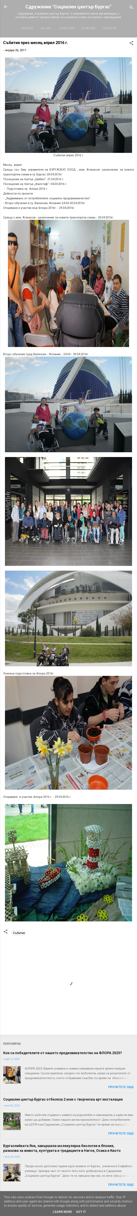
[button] (131, 44)
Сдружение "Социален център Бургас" (68, 7)
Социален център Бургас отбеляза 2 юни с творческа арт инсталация (63, 1099)
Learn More (62, 1212)
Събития (66, 28)
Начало (26, 28)
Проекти (109, 28)
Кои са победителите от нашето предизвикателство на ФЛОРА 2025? (62, 1053)
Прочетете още (121, 1087)
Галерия (88, 28)
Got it (81, 1212)
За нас (46, 28)
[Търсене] (131, 8)
